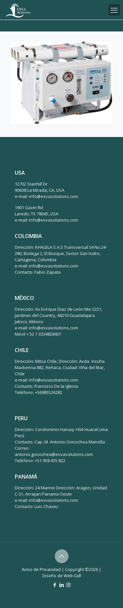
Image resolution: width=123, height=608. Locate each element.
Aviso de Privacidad (41, 569)
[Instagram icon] (68, 584)
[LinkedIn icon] (61, 584)
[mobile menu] (114, 9)
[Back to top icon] (62, 556)
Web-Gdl (72, 576)
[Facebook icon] (54, 584)
